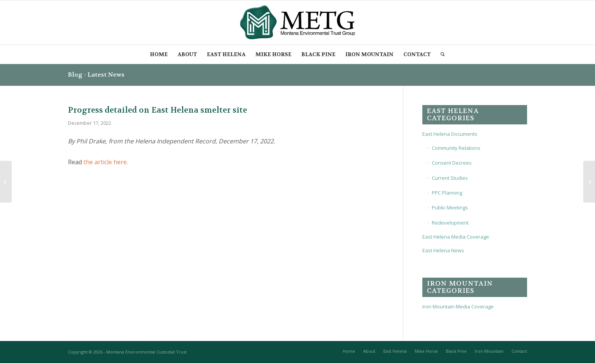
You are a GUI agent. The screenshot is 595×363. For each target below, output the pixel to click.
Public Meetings (450, 207)
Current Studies (450, 177)
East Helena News (443, 250)
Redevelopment (450, 222)
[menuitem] (159, 54)
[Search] (443, 54)
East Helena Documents (449, 133)
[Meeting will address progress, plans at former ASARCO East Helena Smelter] (6, 182)
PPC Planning (447, 192)
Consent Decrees (452, 162)
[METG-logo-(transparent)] (297, 22)
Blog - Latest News (96, 75)
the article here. (105, 162)
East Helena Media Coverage (455, 236)
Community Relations (456, 148)
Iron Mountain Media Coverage (458, 306)
